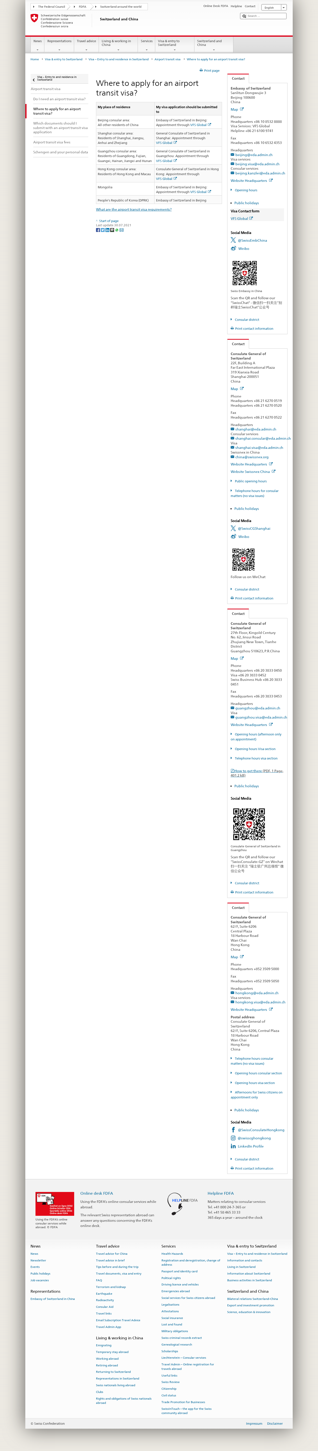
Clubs (99, 1392)
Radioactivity (105, 1300)
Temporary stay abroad (112, 1352)
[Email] (122, 230)
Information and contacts (244, 1260)
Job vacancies (40, 1280)
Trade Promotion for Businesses (183, 1402)
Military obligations (174, 1331)
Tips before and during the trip (117, 1267)
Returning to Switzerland (113, 1372)
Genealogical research (176, 1344)
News (37, 45)
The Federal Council (51, 6)
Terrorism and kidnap (111, 1287)
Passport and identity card (179, 1271)
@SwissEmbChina (252, 240)
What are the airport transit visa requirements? (134, 209)
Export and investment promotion (250, 1305)
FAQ (99, 1280)
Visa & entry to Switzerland (175, 45)
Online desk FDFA (96, 1193)
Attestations (170, 1311)
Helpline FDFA (221, 1193)
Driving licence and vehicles (180, 1284)
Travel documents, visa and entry (118, 1273)
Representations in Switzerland (117, 1378)
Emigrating (103, 1345)
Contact (236, 78)
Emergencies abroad (175, 1291)
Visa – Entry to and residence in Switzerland (119, 59)
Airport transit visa (168, 59)
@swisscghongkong (254, 1138)
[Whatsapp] (117, 230)
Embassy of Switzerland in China (53, 1298)
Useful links (169, 1375)
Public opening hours (250, 481)
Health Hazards (172, 1253)
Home (35, 59)
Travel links (104, 1313)
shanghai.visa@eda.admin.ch (259, 447)
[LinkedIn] (107, 230)
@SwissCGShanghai (254, 528)
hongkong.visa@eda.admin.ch (260, 1002)
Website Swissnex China (253, 471)
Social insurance (172, 1317)
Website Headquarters (252, 180)
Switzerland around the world (120, 6)
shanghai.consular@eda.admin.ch (263, 438)
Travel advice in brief (110, 1260)
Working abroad (107, 1358)
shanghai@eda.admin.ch (255, 429)
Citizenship (168, 1388)
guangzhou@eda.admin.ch (257, 708)
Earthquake (104, 1293)
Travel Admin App (108, 1327)
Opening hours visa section (254, 1083)
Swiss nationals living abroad (115, 1385)
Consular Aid (104, 1307)
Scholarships (169, 1351)
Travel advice (86, 45)
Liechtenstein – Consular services (183, 1357)
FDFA (82, 6)
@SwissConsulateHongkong (261, 1130)
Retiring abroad (107, 1365)
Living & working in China (118, 45)
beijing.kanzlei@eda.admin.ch (260, 173)
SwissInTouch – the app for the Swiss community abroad (186, 1411)
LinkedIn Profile (251, 1146)
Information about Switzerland (248, 1273)
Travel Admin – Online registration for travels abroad (187, 1366)
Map (237, 109)
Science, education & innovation (248, 1312)
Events (35, 1267)
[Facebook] (98, 230)
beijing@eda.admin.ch (254, 155)
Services (146, 45)
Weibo (243, 248)
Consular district (246, 320)
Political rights (171, 1278)
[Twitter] (103, 230)
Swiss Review (170, 1382)
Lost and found (171, 1324)
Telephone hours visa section (256, 758)
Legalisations (170, 1304)
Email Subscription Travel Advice (118, 1320)
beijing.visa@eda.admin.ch (257, 164)
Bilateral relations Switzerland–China (252, 1298)
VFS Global (200, 125)
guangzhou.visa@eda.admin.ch (261, 717)
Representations (59, 45)
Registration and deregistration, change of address (190, 1262)
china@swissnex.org (252, 457)
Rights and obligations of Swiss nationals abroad (124, 1401)
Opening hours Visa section (255, 749)
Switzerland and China (214, 45)
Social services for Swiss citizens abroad (188, 1298)
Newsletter (38, 1260)
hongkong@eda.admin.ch (257, 993)
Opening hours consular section (258, 1073)
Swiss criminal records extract (181, 1338)
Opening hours (245, 190)
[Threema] (112, 230)
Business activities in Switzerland (249, 1280)
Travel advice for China (111, 1253)
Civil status (168, 1395)
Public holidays (246, 203)
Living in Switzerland (241, 1267)
